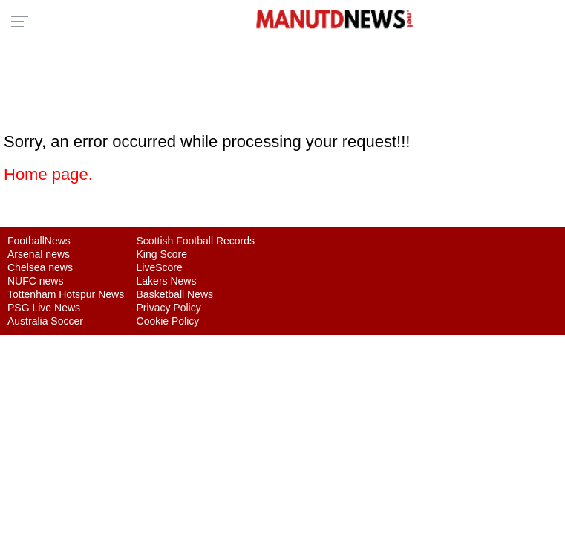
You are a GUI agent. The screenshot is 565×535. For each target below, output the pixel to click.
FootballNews (39, 241)
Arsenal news (38, 254)
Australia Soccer (45, 321)
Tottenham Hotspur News (65, 294)
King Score (162, 254)
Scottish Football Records (196, 241)
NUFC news (35, 281)
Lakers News (167, 281)
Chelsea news (40, 267)
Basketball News (175, 294)
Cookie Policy (168, 321)
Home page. (48, 174)
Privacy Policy (169, 308)
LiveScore (160, 267)
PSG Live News (43, 308)
